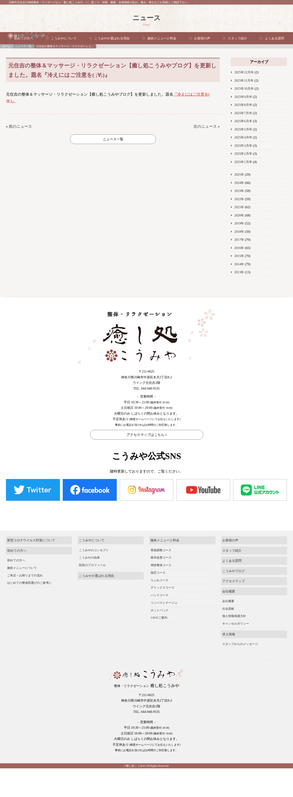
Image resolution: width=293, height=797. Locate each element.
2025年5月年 (243, 129)
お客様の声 (202, 38)
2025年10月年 (244, 88)
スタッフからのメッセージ (240, 644)
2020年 (239, 215)
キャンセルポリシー (235, 623)
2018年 (239, 231)
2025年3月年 (243, 145)
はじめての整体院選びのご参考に (29, 582)
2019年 (239, 223)
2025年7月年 (243, 113)
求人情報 (228, 634)
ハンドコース (159, 595)
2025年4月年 (243, 137)
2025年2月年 (243, 153)
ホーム (6, 46)
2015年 (239, 256)
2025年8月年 (243, 105)
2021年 (239, 207)
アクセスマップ (233, 581)
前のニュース (20, 126)
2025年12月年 (244, 72)
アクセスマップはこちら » (147, 435)
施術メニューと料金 (161, 38)
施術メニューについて (22, 568)
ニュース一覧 (23, 46)
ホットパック (159, 610)
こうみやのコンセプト (94, 550)
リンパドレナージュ (164, 602)
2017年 (239, 239)
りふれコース (159, 580)
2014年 (239, 264)
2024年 (239, 183)
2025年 (239, 174)
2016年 (239, 248)
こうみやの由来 (89, 557)
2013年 (239, 272)
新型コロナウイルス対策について (31, 540)
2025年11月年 (244, 80)
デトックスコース (162, 587)
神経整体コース (161, 565)
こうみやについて (64, 38)
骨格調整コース (161, 550)
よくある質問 (274, 38)
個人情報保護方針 (234, 616)
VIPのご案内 (159, 617)
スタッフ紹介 (237, 38)
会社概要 (228, 591)
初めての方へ (16, 550)
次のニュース (205, 126)
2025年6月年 (243, 121)
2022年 (239, 199)
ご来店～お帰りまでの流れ (25, 575)
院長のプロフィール (92, 565)
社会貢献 (228, 608)
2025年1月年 (243, 162)
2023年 (239, 191)
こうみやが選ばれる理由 (112, 38)
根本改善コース (161, 557)
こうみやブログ (233, 571)
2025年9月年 (243, 97)
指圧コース (158, 572)
